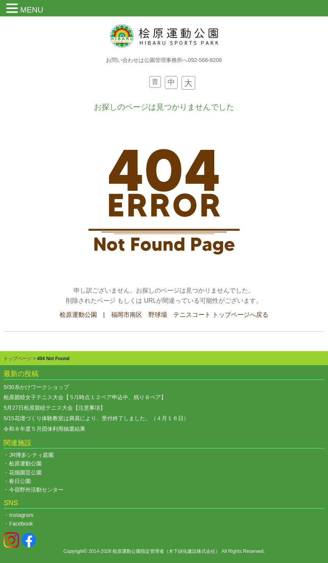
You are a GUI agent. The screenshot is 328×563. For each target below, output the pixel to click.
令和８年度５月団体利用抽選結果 (44, 429)
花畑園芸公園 (25, 472)
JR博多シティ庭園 (31, 455)
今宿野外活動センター (36, 490)
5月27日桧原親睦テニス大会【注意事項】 (54, 408)
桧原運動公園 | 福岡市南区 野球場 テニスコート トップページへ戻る (164, 314)
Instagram (21, 515)
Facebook (21, 523)
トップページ (18, 358)
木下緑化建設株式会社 (192, 551)
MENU (31, 9)
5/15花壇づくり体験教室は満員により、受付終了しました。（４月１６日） (96, 418)
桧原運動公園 (25, 463)
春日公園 (20, 481)
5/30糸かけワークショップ (36, 387)
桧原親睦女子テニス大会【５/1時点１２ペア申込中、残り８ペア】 (88, 397)
